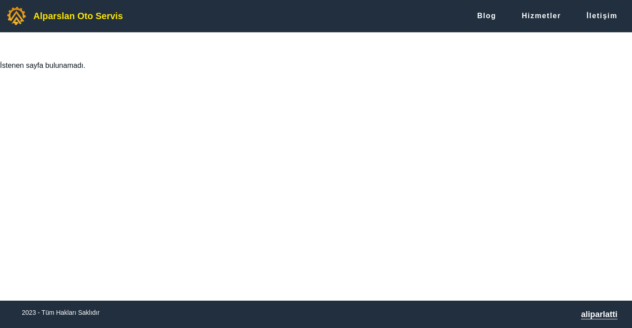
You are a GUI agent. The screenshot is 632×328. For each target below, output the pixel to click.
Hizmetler (541, 16)
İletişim (601, 16)
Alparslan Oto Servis (78, 16)
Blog (486, 16)
